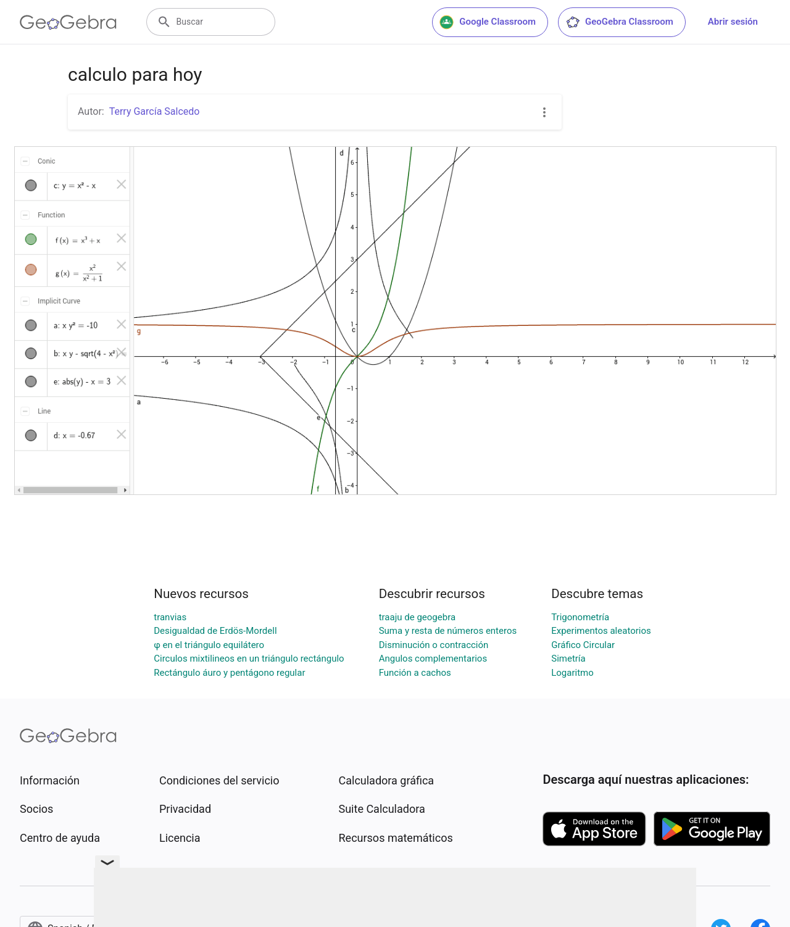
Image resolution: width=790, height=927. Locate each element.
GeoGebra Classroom (619, 22)
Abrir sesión (733, 21)
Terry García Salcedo (154, 111)
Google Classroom (487, 22)
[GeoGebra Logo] (68, 22)
